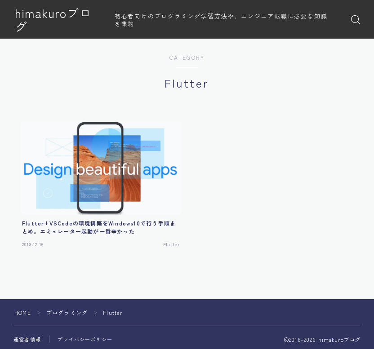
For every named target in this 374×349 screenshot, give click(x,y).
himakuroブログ (59, 20)
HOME (22, 312)
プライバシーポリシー (85, 339)
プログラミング (67, 312)
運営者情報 (27, 339)
